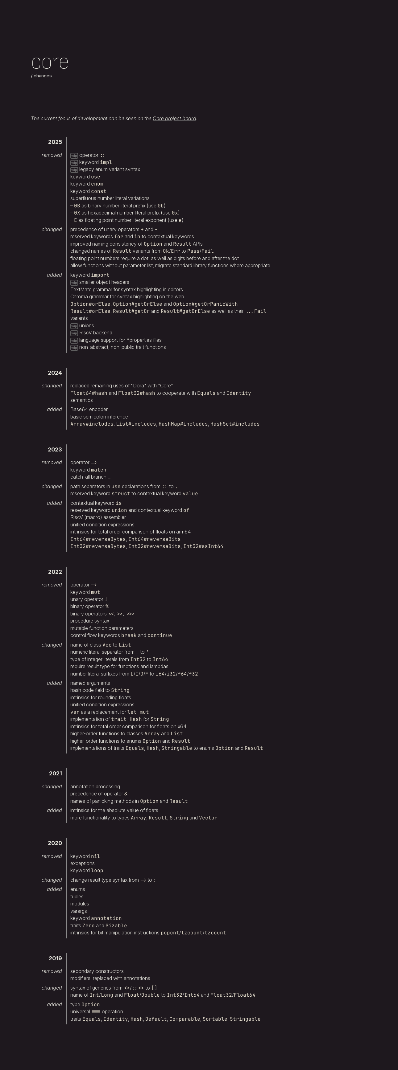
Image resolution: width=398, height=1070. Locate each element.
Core (50, 62)
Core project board (174, 118)
